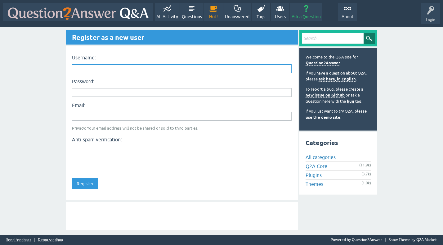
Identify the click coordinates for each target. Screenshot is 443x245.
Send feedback (18, 240)
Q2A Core (316, 166)
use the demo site (323, 117)
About (348, 16)
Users (280, 16)
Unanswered (237, 16)
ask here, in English (337, 79)
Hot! (213, 16)
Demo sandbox (50, 240)
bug (350, 101)
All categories (321, 157)
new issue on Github (325, 95)
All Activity (167, 16)
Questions (192, 16)
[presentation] (119, 157)
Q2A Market (426, 240)
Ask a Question (306, 16)
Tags (261, 16)
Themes (314, 184)
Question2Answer (323, 63)
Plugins (314, 175)
